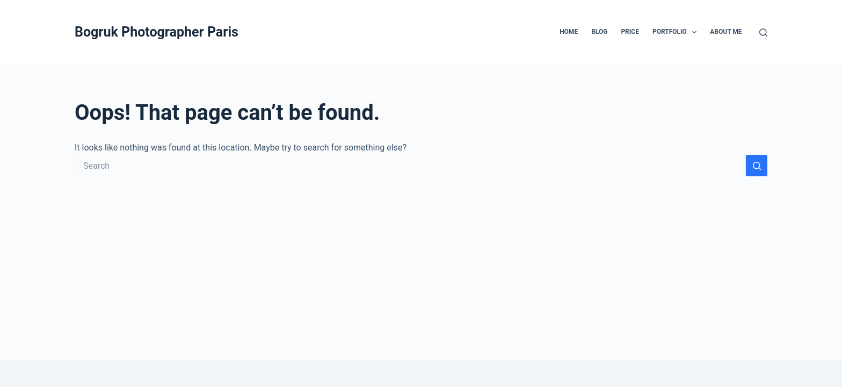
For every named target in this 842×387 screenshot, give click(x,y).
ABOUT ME (726, 31)
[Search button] (756, 165)
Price (630, 31)
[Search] (763, 32)
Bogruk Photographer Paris (156, 32)
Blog (599, 31)
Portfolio (676, 32)
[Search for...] (410, 165)
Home (569, 31)
